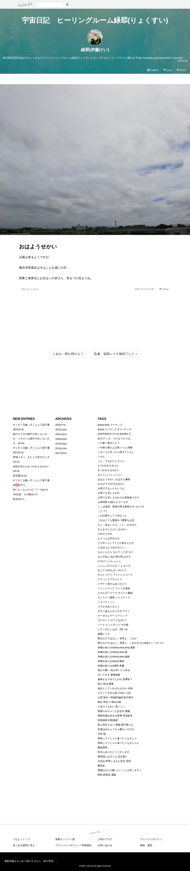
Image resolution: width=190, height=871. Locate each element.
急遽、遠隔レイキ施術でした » (115, 354)
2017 (58, 453)
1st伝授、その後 (22, 494)
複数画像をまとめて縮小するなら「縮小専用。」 (31, 861)
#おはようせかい (30, 289)
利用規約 (87, 845)
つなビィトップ (21, 839)
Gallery (152, 70)
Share (181, 70)
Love (167, 70)
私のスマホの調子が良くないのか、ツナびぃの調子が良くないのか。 (31, 439)
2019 (58, 443)
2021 (58, 434)
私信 (15, 499)
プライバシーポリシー (67, 845)
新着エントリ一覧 (65, 839)
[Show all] (182, 60)
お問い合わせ (105, 845)
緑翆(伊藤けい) (95, 49)
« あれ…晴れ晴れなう (68, 354)
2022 (58, 429)
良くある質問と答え (24, 845)
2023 (58, 424)
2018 (58, 448)
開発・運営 (146, 845)
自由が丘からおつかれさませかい (31, 466)
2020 (58, 439)
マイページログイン (151, 839)
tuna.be (94, 832)
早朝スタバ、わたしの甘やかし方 (31, 457)
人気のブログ (105, 839)
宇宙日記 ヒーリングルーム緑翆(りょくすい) (95, 20)
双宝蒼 (16, 475)
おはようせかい (38, 246)
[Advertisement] (95, 328)
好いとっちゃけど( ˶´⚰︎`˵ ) (27, 489)
